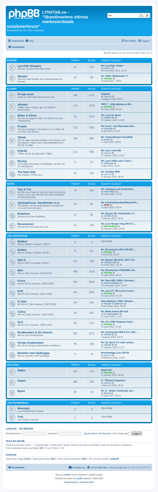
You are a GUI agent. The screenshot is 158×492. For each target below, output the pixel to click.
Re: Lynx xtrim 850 (111, 150)
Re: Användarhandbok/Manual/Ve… (120, 202)
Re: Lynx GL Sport (111, 115)
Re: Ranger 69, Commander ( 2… (118, 213)
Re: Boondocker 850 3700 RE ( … (119, 249)
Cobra (21, 311)
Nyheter (12, 60)
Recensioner (25, 224)
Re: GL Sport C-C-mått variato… (118, 342)
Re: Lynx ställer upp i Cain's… (117, 161)
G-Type (22, 301)
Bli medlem (26, 428)
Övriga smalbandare (30, 342)
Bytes (21, 391)
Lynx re (108, 68)
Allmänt (12, 89)
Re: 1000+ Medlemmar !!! (114, 76)
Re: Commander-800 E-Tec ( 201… (119, 332)
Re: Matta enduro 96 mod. (115, 311)
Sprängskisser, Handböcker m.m (38, 202)
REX (20, 270)
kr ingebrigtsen (111, 314)
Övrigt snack (25, 94)
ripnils (107, 139)
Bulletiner (23, 213)
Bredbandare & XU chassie (34, 332)
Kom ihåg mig (121, 433)
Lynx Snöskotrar (17, 236)
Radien (22, 249)
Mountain (23, 408)
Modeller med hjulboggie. (33, 353)
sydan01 (114, 459)
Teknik (21, 137)
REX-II (21, 260)
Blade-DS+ (106, 370)
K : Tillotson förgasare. (113, 380)
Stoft (106, 205)
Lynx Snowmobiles (17, 403)
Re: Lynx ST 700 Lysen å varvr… (118, 291)
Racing (22, 161)
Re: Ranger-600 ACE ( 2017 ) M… (118, 260)
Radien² (22, 241)
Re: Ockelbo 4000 (110, 171)
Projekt (22, 126)
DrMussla (109, 163)
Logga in (11, 428)
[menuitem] (29, 40)
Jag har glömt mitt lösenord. (98, 433)
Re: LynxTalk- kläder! (112, 65)
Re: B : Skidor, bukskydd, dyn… (118, 390)
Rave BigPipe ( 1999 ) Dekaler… (118, 301)
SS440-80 (109, 117)
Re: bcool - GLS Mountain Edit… (118, 126)
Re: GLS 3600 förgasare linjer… (118, 322)
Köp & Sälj (13, 365)
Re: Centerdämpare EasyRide (117, 137)
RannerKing (110, 226)
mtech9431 (109, 191)
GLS (20, 322)
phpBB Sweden (83, 478)
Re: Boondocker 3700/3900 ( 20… (119, 270)
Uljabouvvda (110, 262)
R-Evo (21, 280)
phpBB (67, 475)
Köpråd (22, 150)
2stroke (108, 78)
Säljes (21, 370)
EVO (20, 291)
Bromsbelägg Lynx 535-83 (115, 352)
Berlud (107, 393)
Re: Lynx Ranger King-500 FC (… (118, 223)
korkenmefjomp (112, 283)
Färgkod (105, 94)
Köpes (21, 380)
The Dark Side (26, 172)
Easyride (108, 128)
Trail (20, 416)
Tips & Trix (24, 189)
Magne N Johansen (114, 303)
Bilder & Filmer (27, 115)
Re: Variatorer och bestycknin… (118, 189)
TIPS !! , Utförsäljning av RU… (117, 104)
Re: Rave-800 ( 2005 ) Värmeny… (118, 280)
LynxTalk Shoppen (29, 65)
